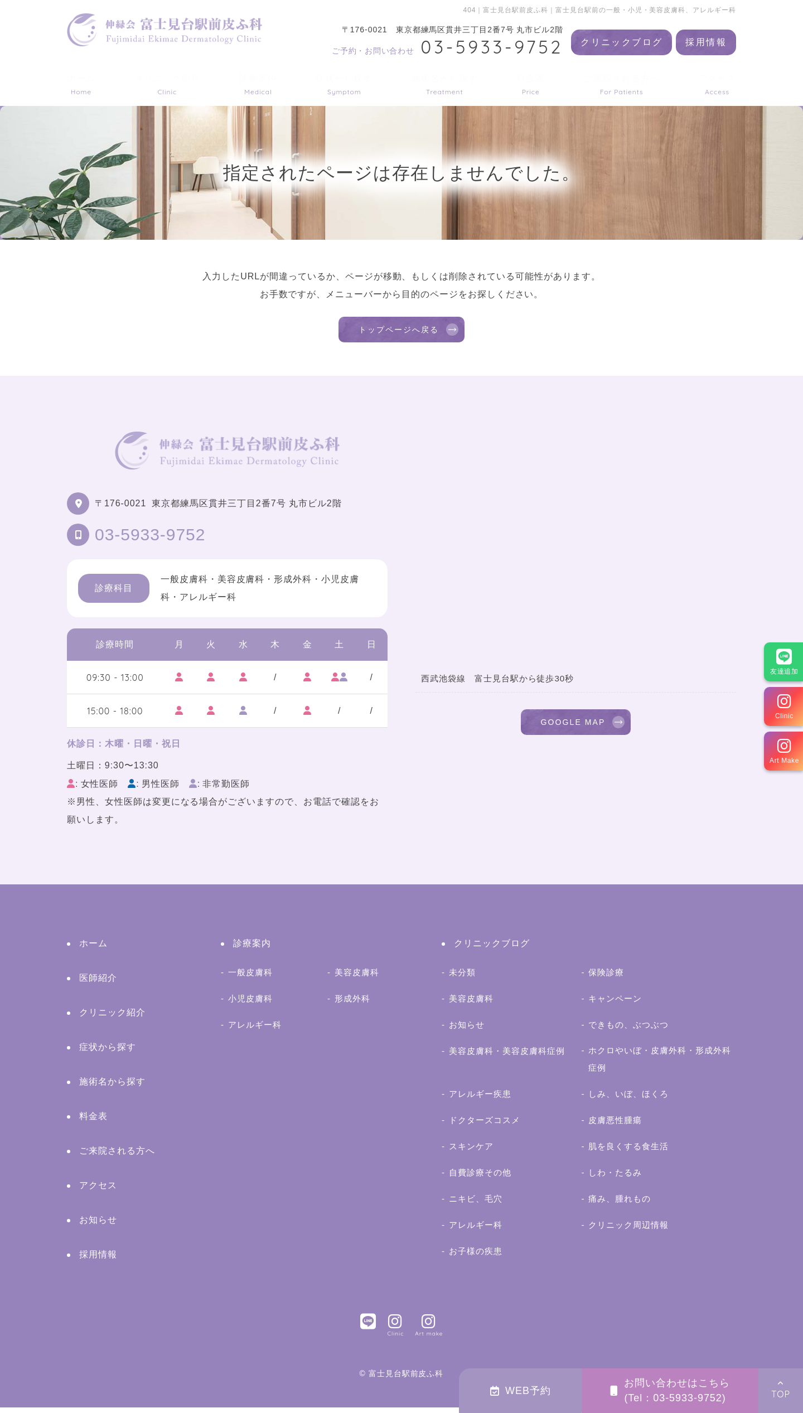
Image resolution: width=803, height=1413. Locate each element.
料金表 (530, 84)
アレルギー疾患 (480, 1099)
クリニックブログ (621, 42)
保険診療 (606, 978)
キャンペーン (615, 1004)
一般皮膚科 (250, 978)
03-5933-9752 (150, 540)
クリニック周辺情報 (628, 1230)
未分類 (462, 978)
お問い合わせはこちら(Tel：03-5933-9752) (670, 1390)
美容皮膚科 (357, 978)
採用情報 (706, 42)
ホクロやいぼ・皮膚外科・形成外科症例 (659, 1064)
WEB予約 (520, 1390)
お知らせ (98, 1225)
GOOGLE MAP (572, 729)
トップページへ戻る (398, 332)
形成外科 (352, 1004)
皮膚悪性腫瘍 (615, 1125)
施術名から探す (445, 84)
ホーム (81, 84)
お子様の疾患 (475, 1256)
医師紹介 (98, 983)
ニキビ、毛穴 (475, 1204)
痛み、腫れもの (619, 1204)
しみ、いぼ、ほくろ (628, 1099)
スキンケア (471, 1151)
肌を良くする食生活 (628, 1151)
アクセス (717, 84)
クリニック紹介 (167, 84)
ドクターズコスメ (484, 1125)
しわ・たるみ (615, 1178)
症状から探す (344, 84)
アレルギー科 (255, 1030)
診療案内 (258, 84)
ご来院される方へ (622, 84)
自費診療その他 (480, 1178)
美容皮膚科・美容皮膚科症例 (506, 1056)
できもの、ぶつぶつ (628, 1030)
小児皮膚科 (250, 1004)
